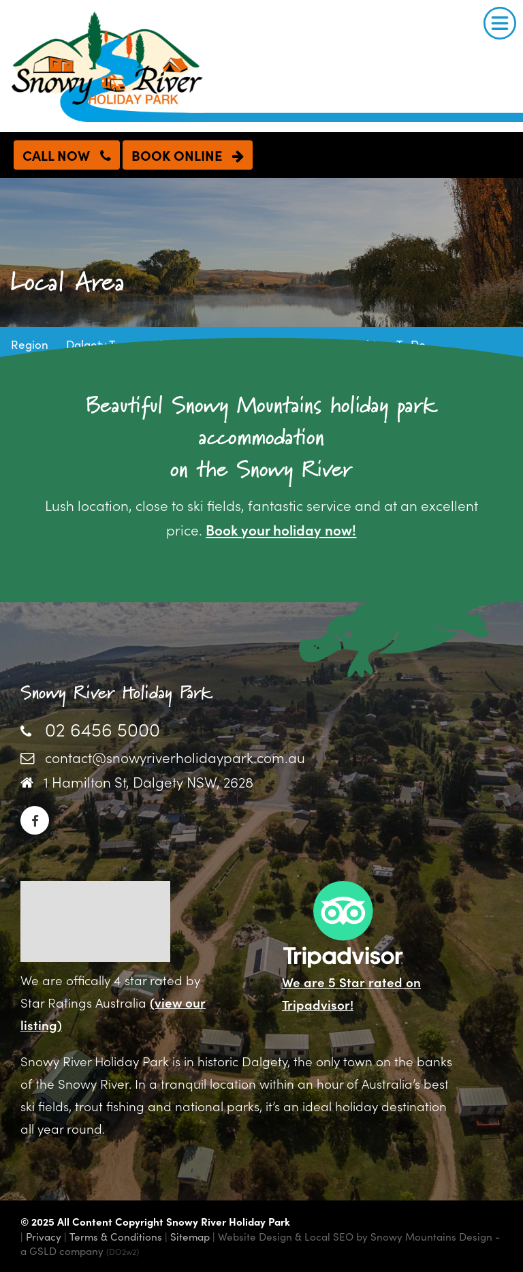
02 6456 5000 (102, 728)
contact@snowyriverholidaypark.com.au (175, 757)
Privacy (43, 1236)
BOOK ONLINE (187, 154)
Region (29, 344)
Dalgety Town (101, 344)
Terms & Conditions (115, 1236)
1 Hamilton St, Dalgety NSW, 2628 (148, 781)
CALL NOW (66, 154)
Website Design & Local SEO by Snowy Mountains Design (355, 1236)
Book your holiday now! (281, 529)
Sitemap (190, 1236)
